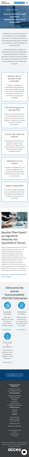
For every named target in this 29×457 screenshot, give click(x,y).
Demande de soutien (14, 423)
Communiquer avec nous (14, 375)
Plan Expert (14, 399)
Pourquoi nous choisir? (14, 389)
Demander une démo (19, 2)
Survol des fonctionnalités (14, 395)
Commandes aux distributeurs (14, 405)
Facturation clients (14, 403)
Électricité (14, 412)
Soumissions (14, 401)
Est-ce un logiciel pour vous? (14, 391)
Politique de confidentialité (14, 426)
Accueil (3, 10)
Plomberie (14, 410)
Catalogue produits (14, 397)
